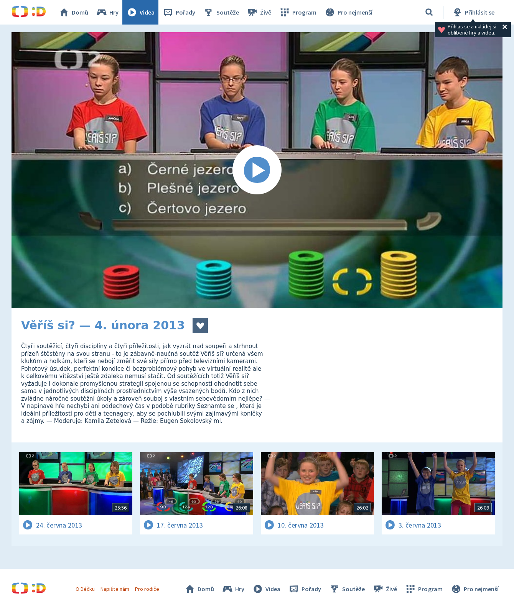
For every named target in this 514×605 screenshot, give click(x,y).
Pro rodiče (147, 588)
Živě (259, 12)
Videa (140, 12)
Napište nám (114, 588)
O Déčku (85, 588)
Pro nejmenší (348, 12)
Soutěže (221, 12)
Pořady (178, 12)
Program (297, 12)
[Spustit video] (257, 170)
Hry (107, 12)
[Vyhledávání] (429, 12)
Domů (73, 12)
